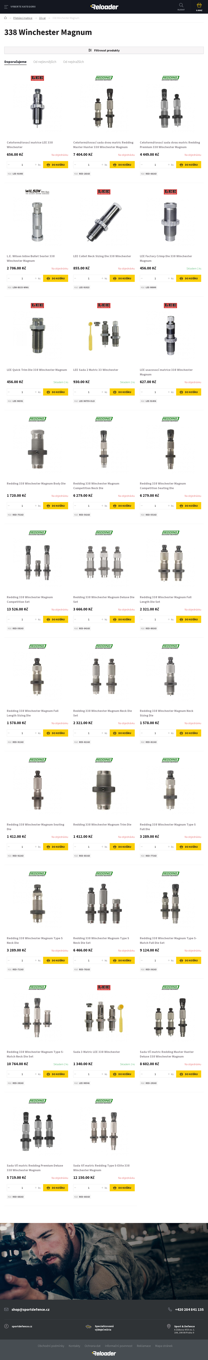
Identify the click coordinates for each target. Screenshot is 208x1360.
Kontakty (74, 1346)
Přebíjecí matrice (22, 18)
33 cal (42, 18)
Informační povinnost (118, 1346)
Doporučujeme (15, 61)
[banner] (104, 1353)
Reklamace (144, 1346)
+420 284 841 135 (189, 1309)
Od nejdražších (73, 61)
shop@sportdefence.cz (31, 1309)
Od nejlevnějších (44, 61)
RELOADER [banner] (104, 6)
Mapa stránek (164, 1346)
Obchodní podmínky (51, 1346)
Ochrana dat (93, 1346)
